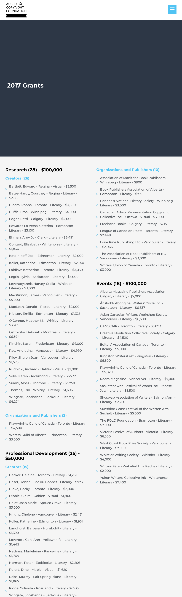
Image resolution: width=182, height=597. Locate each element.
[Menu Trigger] (172, 9)
